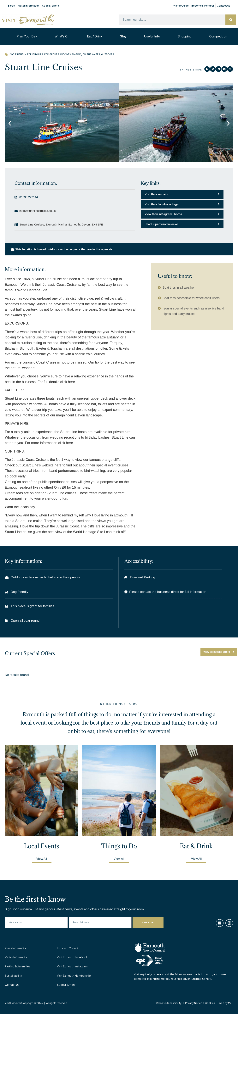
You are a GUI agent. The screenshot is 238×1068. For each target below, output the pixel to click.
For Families (35, 54)
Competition (218, 36)
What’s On (62, 36)
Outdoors (107, 54)
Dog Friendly (17, 54)
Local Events (41, 846)
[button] (207, 69)
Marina (76, 54)
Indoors (65, 54)
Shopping (185, 36)
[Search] (230, 19)
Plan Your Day (27, 36)
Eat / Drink (94, 36)
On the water (91, 54)
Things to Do (119, 846)
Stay (123, 36)
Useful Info (152, 36)
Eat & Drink (196, 846)
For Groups (51, 54)
